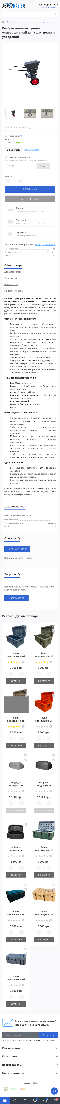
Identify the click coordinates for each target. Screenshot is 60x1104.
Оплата (19, 208)
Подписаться (48, 1035)
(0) (30, 127)
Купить (43, 166)
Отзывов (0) (10, 278)
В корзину (30, 189)
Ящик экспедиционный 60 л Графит (16, 656)
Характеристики (13, 271)
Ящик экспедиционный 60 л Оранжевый (44, 720)
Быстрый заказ (30, 198)
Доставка (21, 220)
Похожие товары (13, 290)
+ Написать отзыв (17, 548)
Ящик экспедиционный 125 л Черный (16, 914)
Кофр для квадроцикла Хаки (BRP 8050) (44, 785)
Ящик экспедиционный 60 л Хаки (44, 656)
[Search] (55, 14)
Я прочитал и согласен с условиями (30, 1040)
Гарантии (21, 232)
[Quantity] (13, 181)
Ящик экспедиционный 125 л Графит (16, 979)
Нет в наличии (16, 810)
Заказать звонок (49, 7)
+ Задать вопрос (16, 597)
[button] (25, 1100)
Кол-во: (8, 176)
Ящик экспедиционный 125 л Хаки (44, 850)
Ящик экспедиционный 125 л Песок (44, 914)
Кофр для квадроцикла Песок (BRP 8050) (16, 785)
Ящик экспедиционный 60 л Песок (16, 720)
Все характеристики (45, 244)
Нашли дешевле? (31, 149)
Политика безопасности (25, 1040)
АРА (21, 136)
